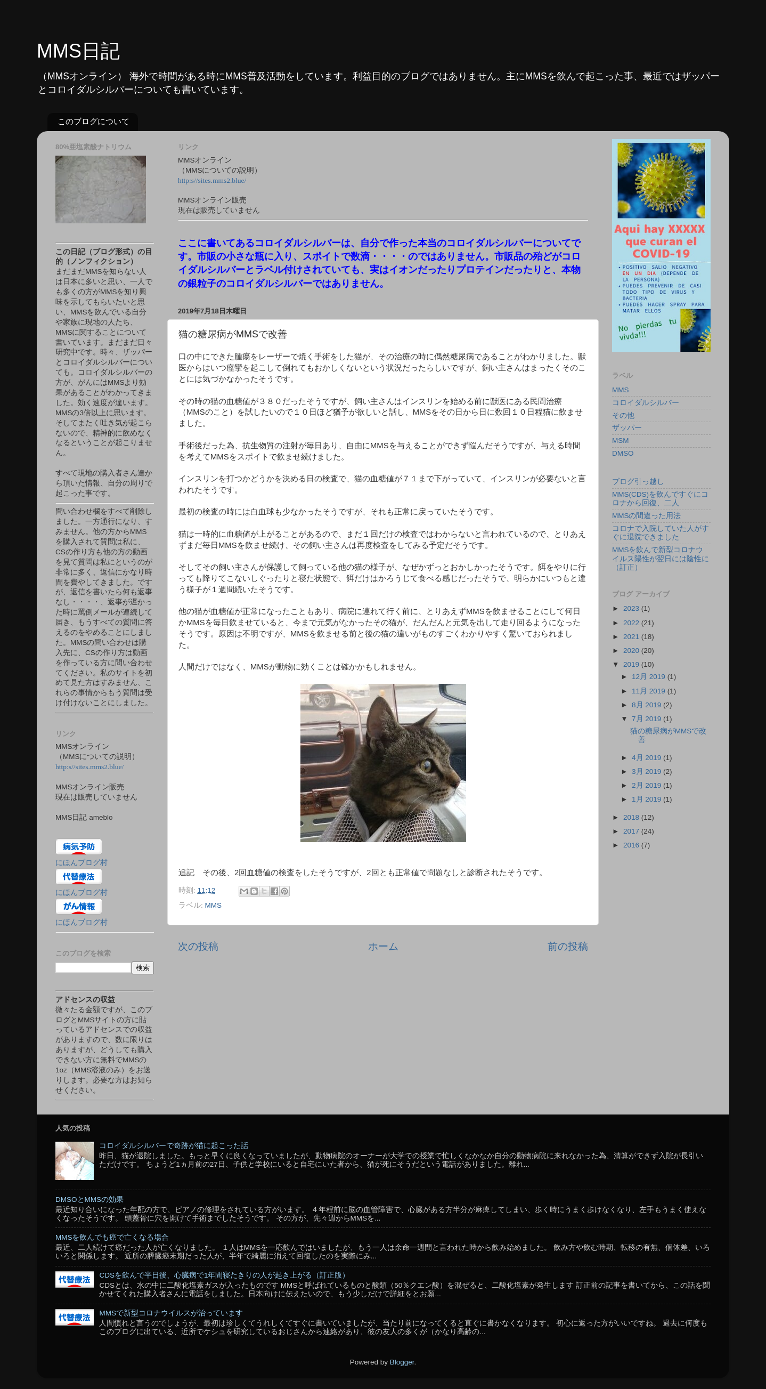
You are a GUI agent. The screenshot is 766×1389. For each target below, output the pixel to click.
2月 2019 (647, 785)
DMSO (623, 453)
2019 (632, 664)
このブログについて (93, 121)
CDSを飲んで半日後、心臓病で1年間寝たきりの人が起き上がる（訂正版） (224, 1275)
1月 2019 (647, 799)
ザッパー (627, 428)
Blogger (402, 1362)
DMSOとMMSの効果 (89, 1200)
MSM (620, 441)
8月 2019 (647, 705)
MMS (213, 905)
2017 (632, 831)
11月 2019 (649, 691)
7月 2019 (647, 719)
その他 (623, 415)
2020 (632, 651)
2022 (632, 623)
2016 (632, 845)
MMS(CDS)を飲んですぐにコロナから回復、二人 (660, 498)
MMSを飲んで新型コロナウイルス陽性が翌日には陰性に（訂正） (660, 558)
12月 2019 (649, 677)
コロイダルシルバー (645, 403)
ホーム (383, 946)
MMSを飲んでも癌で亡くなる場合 (112, 1237)
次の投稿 (198, 946)
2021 (632, 637)
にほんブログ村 (81, 863)
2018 (632, 817)
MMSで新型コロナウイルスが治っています (171, 1313)
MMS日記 (78, 51)
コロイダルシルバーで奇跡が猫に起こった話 (173, 1146)
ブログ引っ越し (638, 482)
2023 (632, 608)
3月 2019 (647, 772)
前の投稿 (568, 946)
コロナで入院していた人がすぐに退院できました (660, 532)
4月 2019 (647, 758)
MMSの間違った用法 (646, 516)
